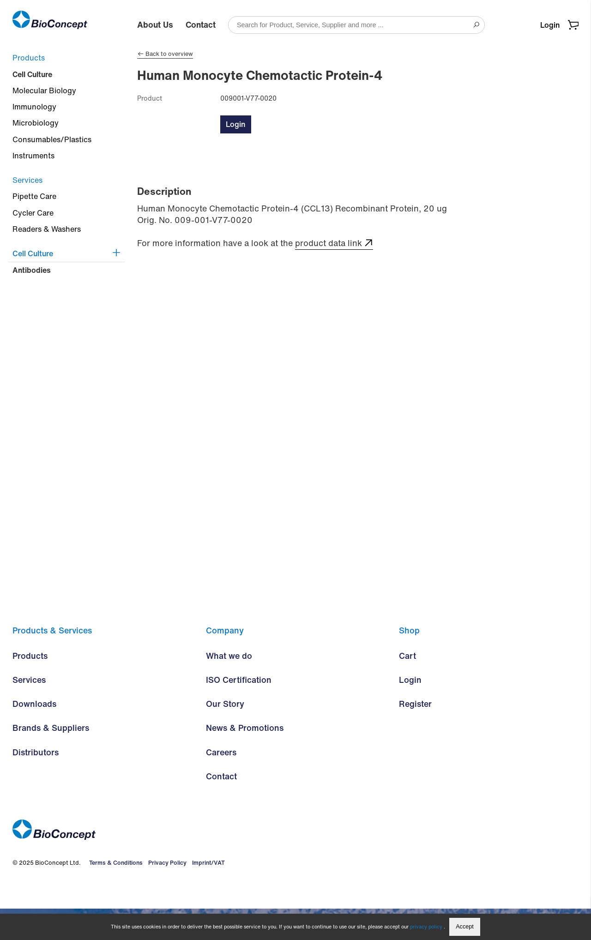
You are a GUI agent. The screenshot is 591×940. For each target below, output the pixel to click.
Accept (465, 926)
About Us (155, 24)
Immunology (34, 106)
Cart (407, 687)
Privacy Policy (165, 894)
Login (550, 24)
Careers (221, 783)
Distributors (35, 783)
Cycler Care (33, 212)
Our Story (225, 735)
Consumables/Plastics (51, 139)
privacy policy (426, 926)
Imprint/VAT (206, 894)
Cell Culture (32, 74)
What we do (229, 687)
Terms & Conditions (114, 894)
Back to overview (165, 54)
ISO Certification (238, 711)
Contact (201, 24)
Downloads (34, 735)
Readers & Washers (46, 229)
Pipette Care (34, 196)
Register (415, 735)
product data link (328, 243)
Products (28, 57)
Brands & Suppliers (50, 759)
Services (27, 180)
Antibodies (31, 270)
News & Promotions (244, 759)
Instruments (33, 155)
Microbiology (35, 122)
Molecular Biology (44, 90)
